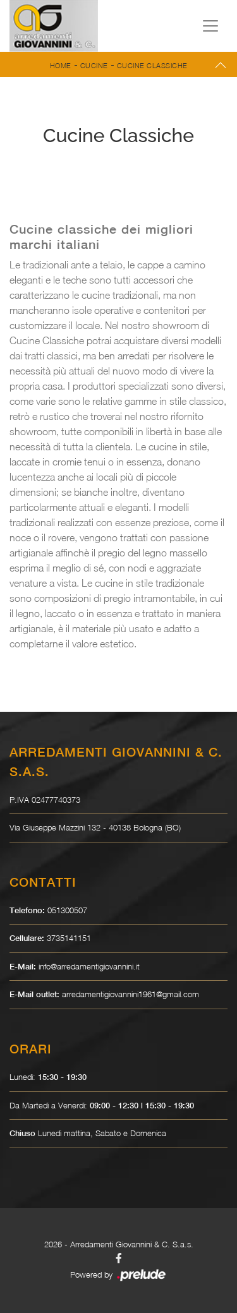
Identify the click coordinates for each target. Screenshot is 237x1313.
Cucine (94, 65)
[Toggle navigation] (210, 26)
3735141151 (69, 938)
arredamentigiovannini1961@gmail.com (130, 994)
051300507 (67, 910)
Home (60, 65)
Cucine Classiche (152, 65)
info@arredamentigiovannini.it (89, 966)
